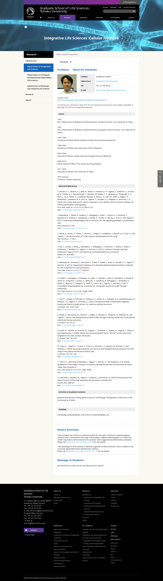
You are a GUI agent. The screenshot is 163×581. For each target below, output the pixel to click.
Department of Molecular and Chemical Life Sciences (38, 87)
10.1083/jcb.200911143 (70, 325)
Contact (131, 17)
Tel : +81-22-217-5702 (32, 516)
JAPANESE (64, 62)
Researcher (73, 54)
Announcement (116, 560)
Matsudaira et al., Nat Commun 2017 (81, 451)
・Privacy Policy (29, 535)
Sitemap (114, 536)
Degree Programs (117, 495)
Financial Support (59, 566)
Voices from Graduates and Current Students (66, 553)
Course (113, 497)
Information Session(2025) (61, 542)
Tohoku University (129, 7)
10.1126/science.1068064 (71, 385)
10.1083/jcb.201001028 (70, 309)
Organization (58, 500)
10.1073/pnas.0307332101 (72, 372)
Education (83, 17)
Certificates (86, 555)
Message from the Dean (62, 497)
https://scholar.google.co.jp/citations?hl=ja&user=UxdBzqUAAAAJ (81, 100)
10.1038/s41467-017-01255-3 (73, 228)
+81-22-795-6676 (103, 85)
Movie (56, 503)
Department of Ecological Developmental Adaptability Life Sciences (39, 77)
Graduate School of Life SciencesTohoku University (36, 493)
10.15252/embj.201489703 (72, 257)
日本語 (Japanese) (129, 2)
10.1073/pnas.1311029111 (72, 273)
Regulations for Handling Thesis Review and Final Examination (95, 542)
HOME (40, 17)
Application (57, 532)
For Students (115, 17)
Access (105, 7)
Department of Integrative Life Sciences (39, 67)
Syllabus (113, 500)
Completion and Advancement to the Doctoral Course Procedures (94, 536)
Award (28, 100)
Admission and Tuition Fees (63, 546)
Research (67, 17)
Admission (99, 17)
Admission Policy (59, 549)
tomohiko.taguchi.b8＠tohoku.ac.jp (111, 90)
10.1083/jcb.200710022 (70, 341)
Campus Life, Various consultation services (93, 559)
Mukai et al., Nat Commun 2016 (78, 442)
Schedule (114, 503)
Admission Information (61, 529)
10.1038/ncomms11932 (70, 241)
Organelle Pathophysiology (107, 81)
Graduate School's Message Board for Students (95, 530)
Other (113, 563)
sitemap (113, 7)
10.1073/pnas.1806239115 (72, 210)
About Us (51, 17)
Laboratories (31, 61)
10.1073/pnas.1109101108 (72, 294)
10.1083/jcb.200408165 (70, 356)
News (113, 557)
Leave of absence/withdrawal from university (94, 547)
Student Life (115, 506)
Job (112, 554)
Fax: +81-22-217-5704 (32, 508)
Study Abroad (87, 552)
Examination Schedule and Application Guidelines (67, 536)
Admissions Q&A (59, 558)
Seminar (113, 551)
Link (119, 7)
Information (115, 539)
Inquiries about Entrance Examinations (62, 562)
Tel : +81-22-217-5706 (32, 506)
